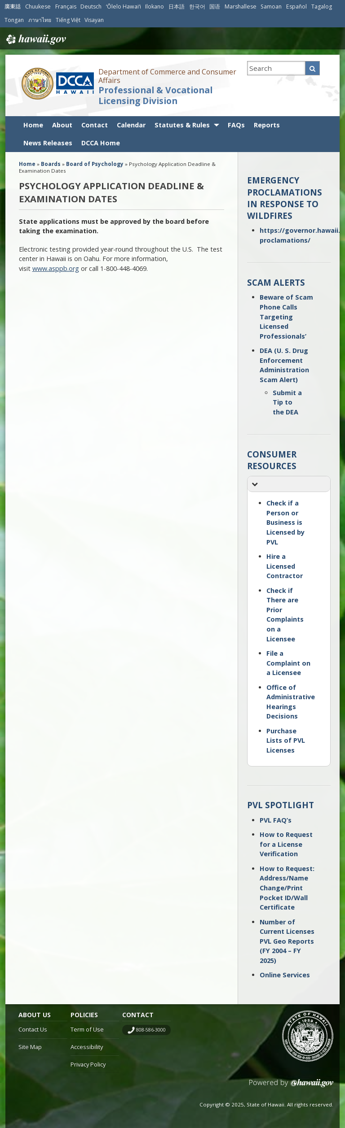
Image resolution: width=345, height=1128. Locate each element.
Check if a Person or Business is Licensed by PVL (285, 522)
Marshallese (241, 6)
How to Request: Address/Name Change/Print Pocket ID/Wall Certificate (287, 887)
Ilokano (154, 6)
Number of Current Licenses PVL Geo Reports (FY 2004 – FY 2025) (287, 941)
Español (296, 6)
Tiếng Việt (68, 20)
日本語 (176, 6)
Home (33, 125)
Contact (94, 125)
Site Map (30, 1047)
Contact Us (32, 1029)
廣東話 (12, 6)
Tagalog (321, 6)
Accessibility (87, 1047)
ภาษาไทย (39, 20)
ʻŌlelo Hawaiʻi (123, 6)
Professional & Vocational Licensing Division (155, 96)
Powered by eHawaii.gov (291, 1086)
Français (65, 6)
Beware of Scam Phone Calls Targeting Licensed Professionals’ (286, 316)
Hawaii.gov (35, 39)
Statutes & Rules (182, 125)
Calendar (131, 125)
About (62, 125)
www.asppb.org (55, 268)
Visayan (94, 20)
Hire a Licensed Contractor (284, 566)
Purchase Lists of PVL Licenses (285, 740)
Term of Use (87, 1029)
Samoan (271, 6)
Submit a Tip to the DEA (287, 402)
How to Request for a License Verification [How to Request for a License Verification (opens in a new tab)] (286, 844)
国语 (214, 6)
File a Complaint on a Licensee (288, 663)
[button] (289, 484)
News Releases (47, 143)
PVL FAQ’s (276, 820)
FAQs (236, 125)
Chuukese (38, 6)
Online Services (285, 975)
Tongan (14, 20)
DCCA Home (100, 143)
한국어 (197, 6)
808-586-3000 (151, 1030)
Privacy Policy (88, 1064)
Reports (267, 125)
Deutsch (91, 6)
